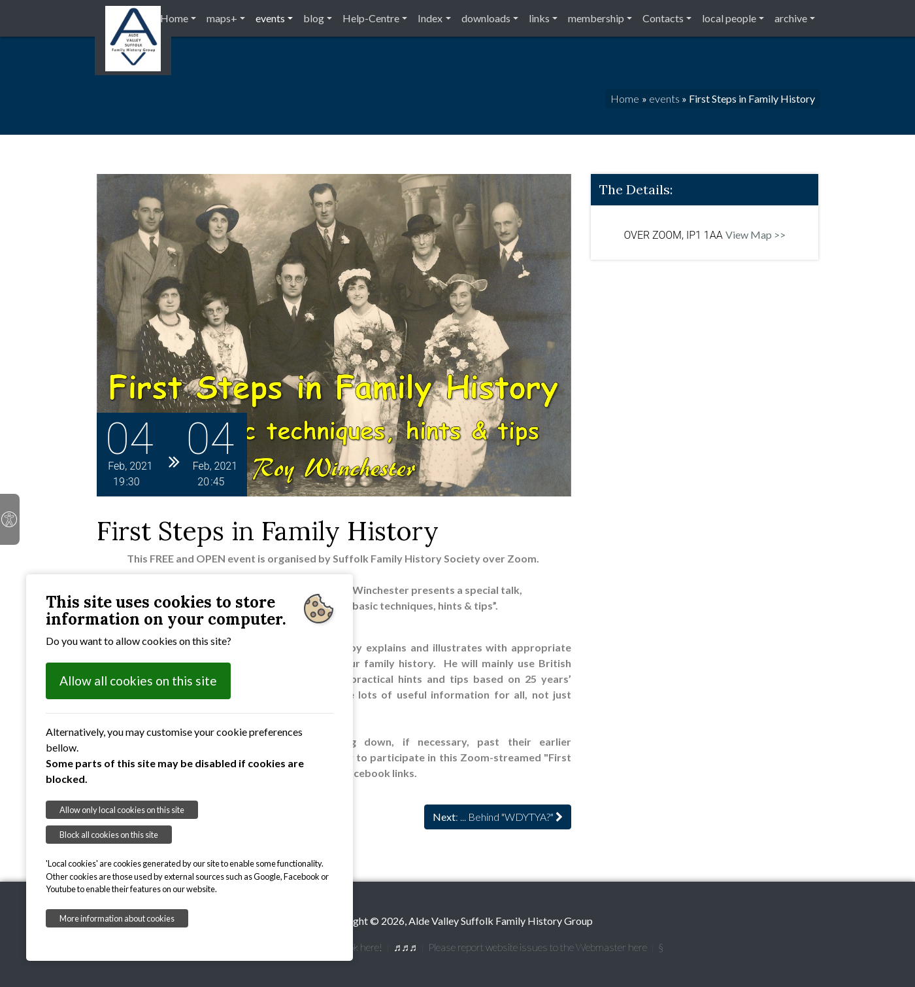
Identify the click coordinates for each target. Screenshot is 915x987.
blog (313, 18)
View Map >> (755, 234)
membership (596, 18)
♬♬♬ (405, 947)
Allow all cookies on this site (138, 680)
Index (430, 18)
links (539, 18)
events (270, 18)
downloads (485, 18)
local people (729, 18)
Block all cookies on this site (108, 834)
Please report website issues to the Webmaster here (537, 947)
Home (174, 18)
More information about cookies (117, 918)
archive (790, 18)
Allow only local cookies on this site (121, 810)
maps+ (222, 18)
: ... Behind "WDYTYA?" (498, 816)
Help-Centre (370, 18)
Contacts (663, 18)
